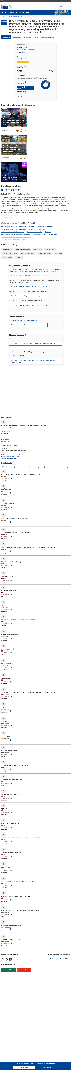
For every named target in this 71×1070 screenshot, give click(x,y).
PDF (25, 969)
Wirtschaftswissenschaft (39, 234)
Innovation (19, 257)
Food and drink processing (10, 253)
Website (21, 454)
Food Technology (50, 249)
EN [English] (5, 190)
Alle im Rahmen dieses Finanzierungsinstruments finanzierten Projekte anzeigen (33, 343)
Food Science (38, 249)
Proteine (49, 226)
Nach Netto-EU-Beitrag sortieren (35, 467)
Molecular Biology (7, 257)
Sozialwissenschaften (7, 234)
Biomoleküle (40, 226)
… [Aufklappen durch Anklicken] (4, 16)
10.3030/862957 (20, 58)
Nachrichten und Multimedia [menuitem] (47, 37)
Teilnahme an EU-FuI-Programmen (10, 456)
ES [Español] (9, 190)
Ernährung (48, 232)
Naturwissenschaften (7, 226)
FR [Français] (12, 190)
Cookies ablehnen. (47, 1067)
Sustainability (58, 253)
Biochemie (31, 226)
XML (9, 969)
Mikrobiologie (32, 229)
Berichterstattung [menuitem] (27, 37)
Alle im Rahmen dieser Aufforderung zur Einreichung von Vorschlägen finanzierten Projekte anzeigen (33, 361)
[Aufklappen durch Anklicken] (65, 471)
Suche (64, 7)
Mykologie (42, 229)
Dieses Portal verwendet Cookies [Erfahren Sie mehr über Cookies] (25, 1063)
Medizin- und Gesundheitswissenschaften (12, 232)
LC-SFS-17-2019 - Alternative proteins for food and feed (24, 320)
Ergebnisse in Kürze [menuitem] (16, 37)
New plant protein (7, 249)
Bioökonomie (53, 234)
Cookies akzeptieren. (24, 1067)
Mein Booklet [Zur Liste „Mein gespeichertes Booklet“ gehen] (64, 958)
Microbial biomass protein (23, 249)
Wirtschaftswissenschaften (23, 234)
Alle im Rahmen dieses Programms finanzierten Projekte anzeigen (29, 275)
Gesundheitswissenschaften (34, 232)
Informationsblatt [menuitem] (6, 37)
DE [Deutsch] (2, 190)
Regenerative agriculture (44, 253)
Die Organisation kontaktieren (9, 454)
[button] (60, 6)
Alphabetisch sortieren (8, 467)
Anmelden (57, 7)
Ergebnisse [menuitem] (35, 37)
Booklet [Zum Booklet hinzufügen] (53, 958)
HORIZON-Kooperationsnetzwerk (10, 458)
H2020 (9, 16)
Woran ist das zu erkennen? (37, 1)
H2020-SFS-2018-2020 (15, 355)
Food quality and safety (27, 253)
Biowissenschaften (20, 226)
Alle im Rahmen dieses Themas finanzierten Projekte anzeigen (28, 324)
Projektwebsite (21, 52)
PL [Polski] (19, 190)
